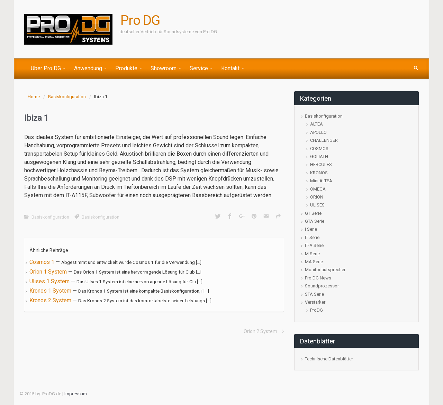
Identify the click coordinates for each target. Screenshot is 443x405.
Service (199, 68)
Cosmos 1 (42, 262)
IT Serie (312, 237)
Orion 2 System (260, 331)
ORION (316, 197)
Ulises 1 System (50, 281)
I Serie (311, 229)
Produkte (126, 68)
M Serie (312, 253)
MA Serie (314, 261)
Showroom (164, 68)
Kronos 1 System (51, 290)
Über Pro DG (46, 68)
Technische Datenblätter (329, 358)
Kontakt (230, 68)
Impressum (75, 393)
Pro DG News (318, 277)
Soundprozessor (322, 285)
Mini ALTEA (321, 180)
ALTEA (316, 124)
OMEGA (318, 189)
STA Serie (314, 294)
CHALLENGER (324, 140)
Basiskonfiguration (67, 96)
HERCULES (321, 164)
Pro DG (140, 20)
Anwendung (88, 68)
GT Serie (313, 213)
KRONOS (319, 172)
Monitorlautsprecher (325, 269)
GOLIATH (319, 156)
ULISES (317, 205)
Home (34, 96)
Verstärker (315, 302)
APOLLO (318, 132)
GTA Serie (314, 221)
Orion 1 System (48, 271)
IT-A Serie (314, 245)
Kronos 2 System (51, 300)
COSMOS (319, 148)
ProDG (316, 310)
